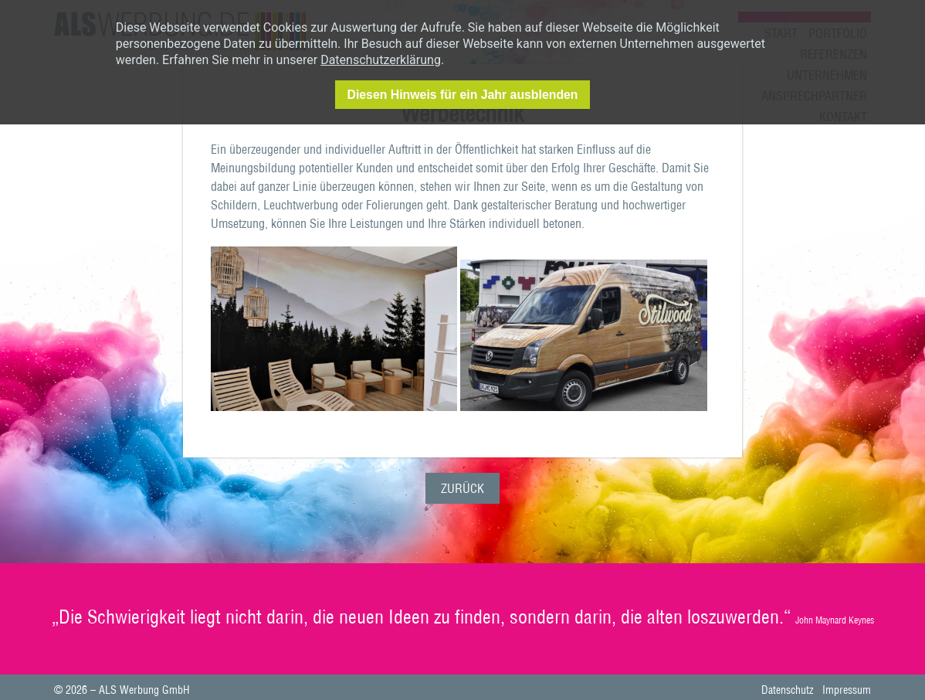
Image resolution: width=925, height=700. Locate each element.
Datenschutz (787, 691)
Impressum (846, 691)
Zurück (462, 490)
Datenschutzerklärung (380, 60)
